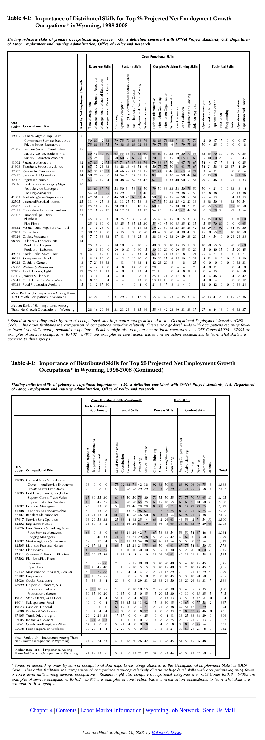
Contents (66, 710)
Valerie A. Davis (166, 732)
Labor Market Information (111, 710)
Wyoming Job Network (172, 710)
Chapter (40, 710)
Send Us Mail (219, 710)
